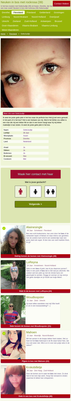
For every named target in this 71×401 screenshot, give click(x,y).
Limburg (6, 17)
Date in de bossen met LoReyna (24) (35, 291)
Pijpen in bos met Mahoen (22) (35, 361)
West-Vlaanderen (10, 30)
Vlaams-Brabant (30, 25)
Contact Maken (61, 3)
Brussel (58, 21)
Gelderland (44, 12)
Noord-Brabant (21, 17)
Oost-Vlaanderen (10, 25)
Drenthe (6, 12)
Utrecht (5, 21)
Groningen (59, 12)
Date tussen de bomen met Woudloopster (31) (30, 326)
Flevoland (18, 12)
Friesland (31, 12)
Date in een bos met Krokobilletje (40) (35, 396)
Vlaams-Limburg (49, 25)
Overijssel (54, 17)
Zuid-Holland (30, 21)
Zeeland (17, 21)
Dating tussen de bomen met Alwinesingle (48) (35, 256)
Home (3, 34)
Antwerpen (46, 21)
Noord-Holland (39, 17)
